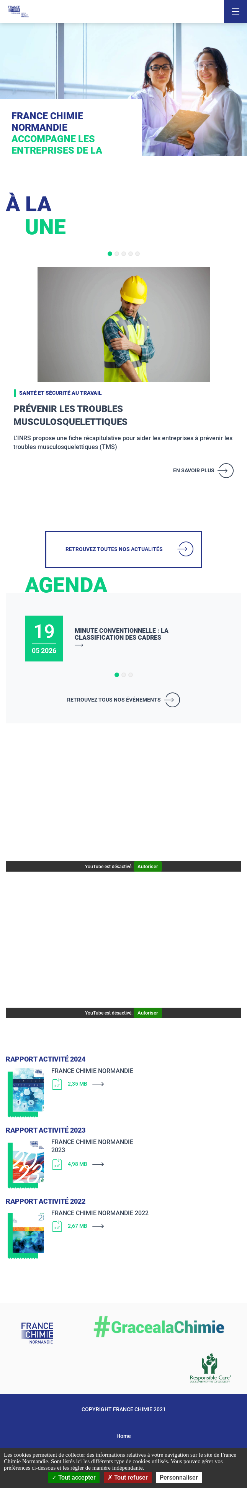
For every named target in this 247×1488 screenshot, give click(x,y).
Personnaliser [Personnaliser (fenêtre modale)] (179, 1477)
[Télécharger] (136, 1084)
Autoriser (147, 866)
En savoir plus (193, 470)
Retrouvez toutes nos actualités (114, 549)
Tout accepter (74, 1477)
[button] (109, 253)
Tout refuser (128, 1477)
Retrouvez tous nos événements (114, 700)
